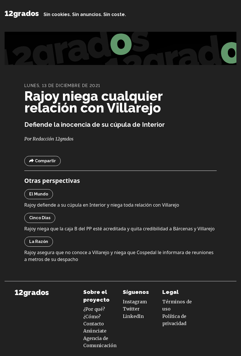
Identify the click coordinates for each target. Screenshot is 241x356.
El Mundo (38, 194)
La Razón (38, 241)
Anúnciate (94, 331)
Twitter (131, 309)
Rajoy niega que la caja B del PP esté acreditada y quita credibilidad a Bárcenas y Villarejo (119, 229)
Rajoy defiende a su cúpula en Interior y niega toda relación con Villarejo (101, 205)
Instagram (135, 301)
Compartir (42, 161)
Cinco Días (39, 217)
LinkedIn (133, 316)
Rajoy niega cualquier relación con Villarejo (93, 102)
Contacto (93, 324)
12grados (22, 13)
